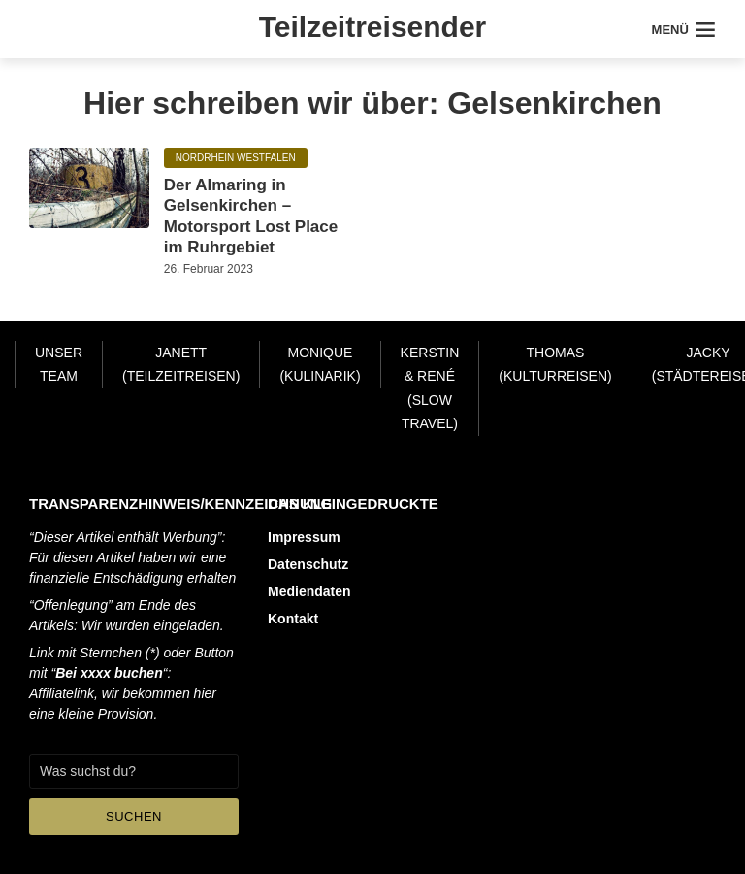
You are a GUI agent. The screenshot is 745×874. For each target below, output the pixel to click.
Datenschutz (308, 564)
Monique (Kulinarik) (319, 365)
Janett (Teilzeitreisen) (181, 365)
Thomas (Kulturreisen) (555, 365)
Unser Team (58, 365)
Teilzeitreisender (373, 27)
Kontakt (293, 618)
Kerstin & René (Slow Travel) (430, 388)
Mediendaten (309, 591)
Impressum (304, 537)
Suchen (134, 816)
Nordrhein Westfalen (236, 157)
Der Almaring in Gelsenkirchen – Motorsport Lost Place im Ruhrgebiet (251, 216)
